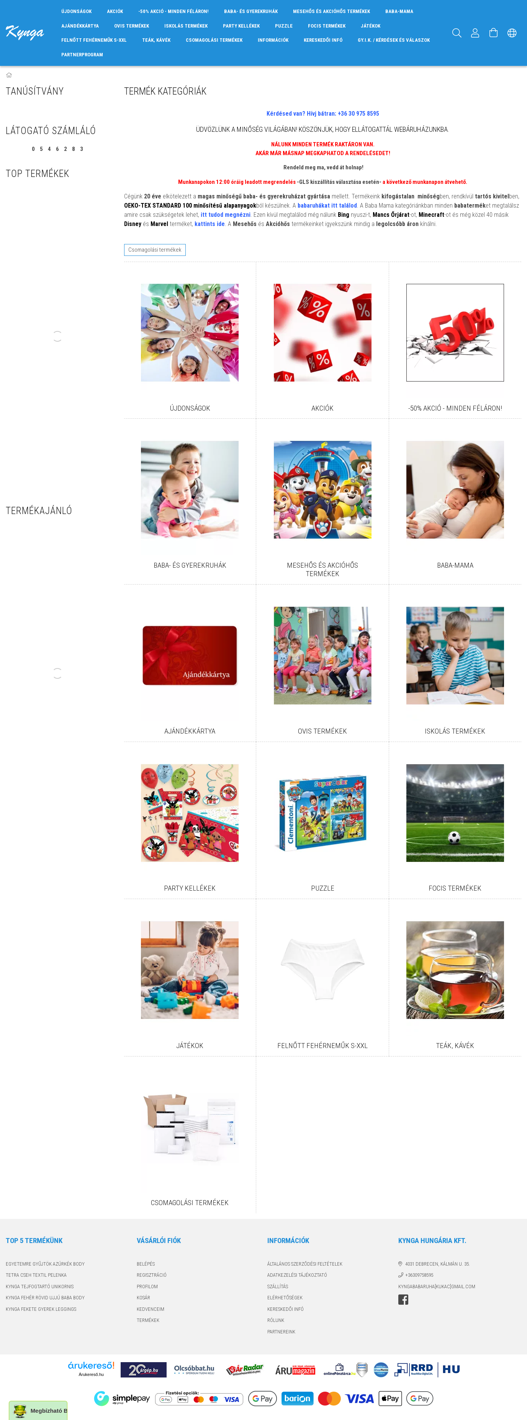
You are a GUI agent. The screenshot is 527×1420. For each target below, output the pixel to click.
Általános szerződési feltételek (304, 1264)
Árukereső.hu (91, 1374)
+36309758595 (419, 1275)
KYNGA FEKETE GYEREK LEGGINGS (41, 1309)
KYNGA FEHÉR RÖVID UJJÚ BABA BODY (45, 1297)
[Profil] (475, 33)
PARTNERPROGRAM (82, 54)
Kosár (143, 1297)
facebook (403, 1299)
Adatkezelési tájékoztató (297, 1275)
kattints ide (210, 224)
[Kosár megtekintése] (493, 33)
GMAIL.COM (463, 1286)
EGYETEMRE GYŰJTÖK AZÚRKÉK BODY (45, 1264)
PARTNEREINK (281, 1332)
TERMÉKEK (148, 1320)
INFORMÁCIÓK (273, 40)
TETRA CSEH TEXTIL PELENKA (36, 1275)
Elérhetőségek (285, 1297)
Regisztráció (152, 1275)
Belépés (146, 1264)
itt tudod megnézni (225, 214)
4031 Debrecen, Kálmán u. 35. (437, 1264)
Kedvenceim (150, 1309)
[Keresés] (457, 33)
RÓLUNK (275, 1320)
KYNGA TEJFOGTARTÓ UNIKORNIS (40, 1286)
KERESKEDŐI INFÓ (323, 40)
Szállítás (277, 1286)
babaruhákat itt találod (327, 205)
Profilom (147, 1286)
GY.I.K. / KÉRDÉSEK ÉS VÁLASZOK (394, 40)
